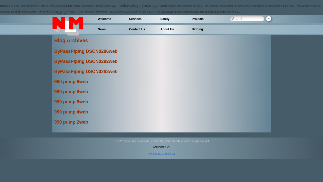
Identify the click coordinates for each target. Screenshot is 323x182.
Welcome (104, 19)
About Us (167, 29)
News (102, 29)
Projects (198, 19)
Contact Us (137, 29)
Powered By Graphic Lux (162, 153)
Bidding (197, 29)
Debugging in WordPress (67, 12)
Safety (165, 19)
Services (135, 19)
